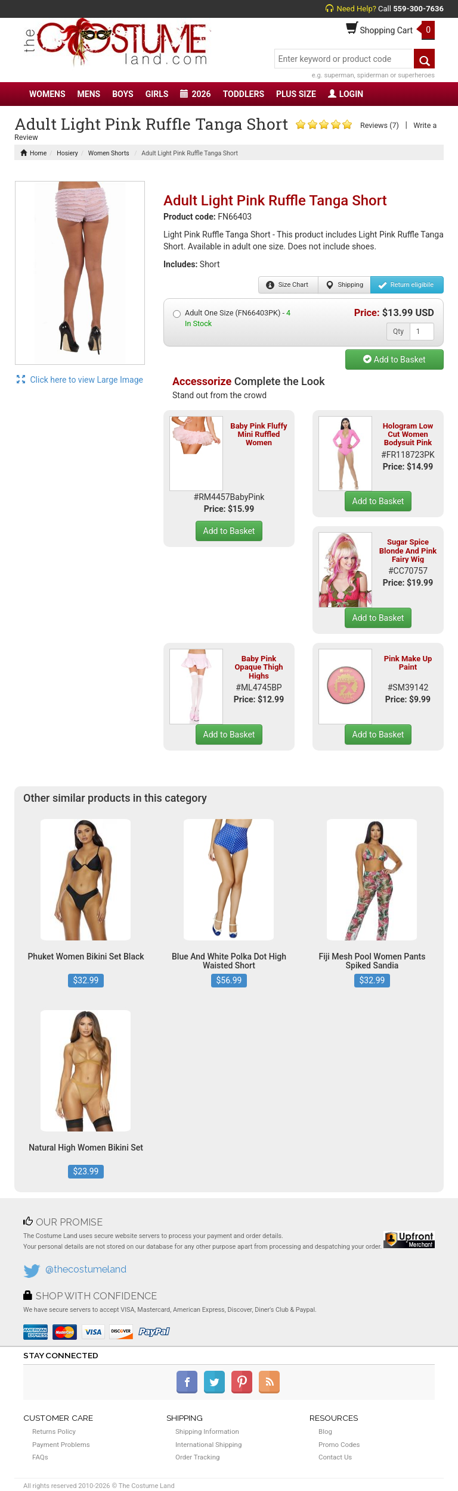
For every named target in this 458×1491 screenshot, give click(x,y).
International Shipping (208, 1444)
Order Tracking (197, 1457)
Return (406, 285)
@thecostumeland (85, 1269)
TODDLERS (243, 94)
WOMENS (47, 94)
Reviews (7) (379, 125)
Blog (325, 1431)
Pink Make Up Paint (408, 662)
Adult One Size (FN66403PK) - (231, 318)
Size (287, 285)
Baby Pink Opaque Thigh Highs (258, 667)
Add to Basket (394, 359)
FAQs (40, 1457)
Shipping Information (207, 1431)
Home (33, 153)
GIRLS (157, 94)
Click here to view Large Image (80, 380)
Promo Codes (339, 1444)
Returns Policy (54, 1431)
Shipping (344, 285)
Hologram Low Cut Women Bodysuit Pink (408, 434)
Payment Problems (61, 1444)
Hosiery (67, 153)
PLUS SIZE (296, 94)
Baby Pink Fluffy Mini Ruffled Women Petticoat (258, 438)
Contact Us (335, 1457)
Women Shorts (108, 153)
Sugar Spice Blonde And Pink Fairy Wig (408, 550)
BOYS (122, 94)
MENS (89, 94)
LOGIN (345, 94)
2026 (195, 94)
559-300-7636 (418, 8)
